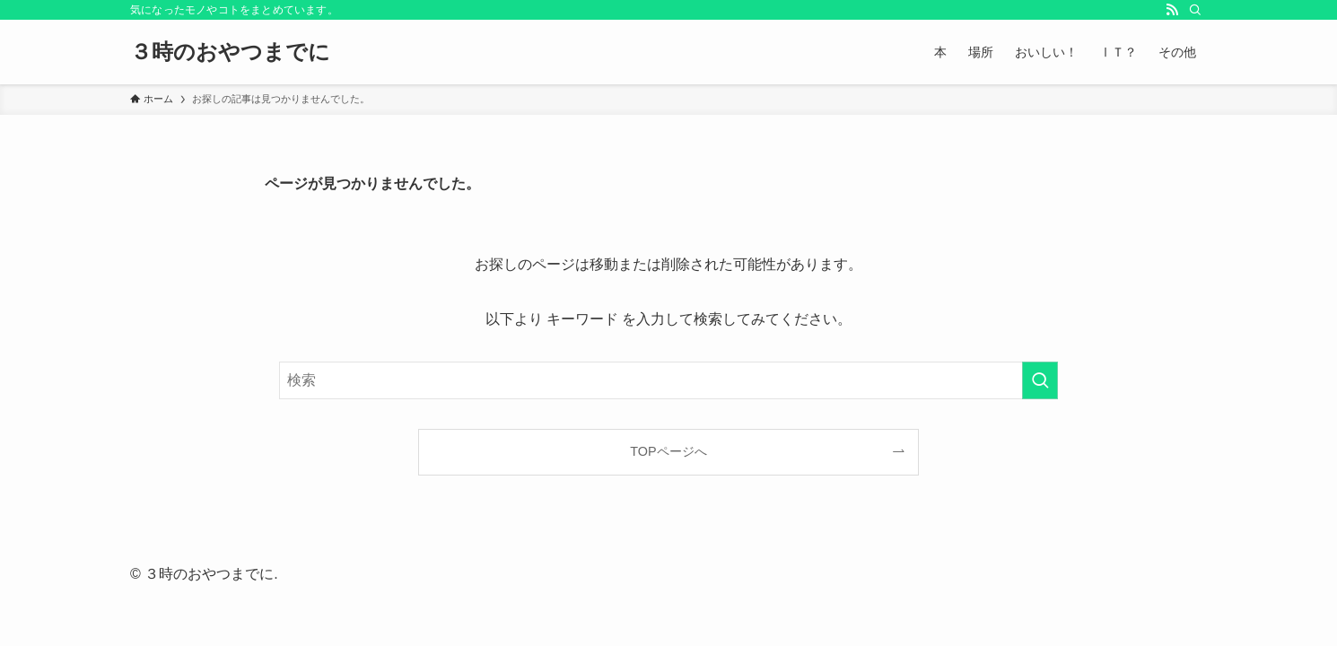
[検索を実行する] (1040, 380)
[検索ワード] (668, 380)
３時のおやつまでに (230, 52)
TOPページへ (668, 451)
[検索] (1195, 10)
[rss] (1172, 10)
